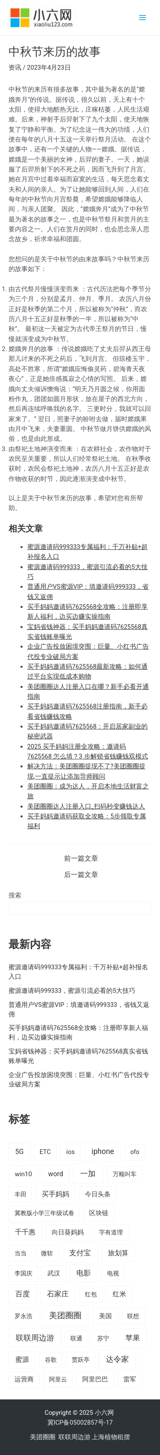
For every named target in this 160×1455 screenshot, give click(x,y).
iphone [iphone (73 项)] (102, 1151)
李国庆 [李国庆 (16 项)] (23, 1273)
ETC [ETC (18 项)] (45, 1152)
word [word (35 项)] (55, 1174)
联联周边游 (74, 1437)
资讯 (15, 67)
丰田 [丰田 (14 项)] (20, 1194)
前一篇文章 (81, 859)
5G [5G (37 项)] (19, 1152)
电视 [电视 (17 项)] (113, 1273)
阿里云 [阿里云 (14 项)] (58, 1379)
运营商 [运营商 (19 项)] (24, 1379)
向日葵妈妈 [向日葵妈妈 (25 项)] (68, 1232)
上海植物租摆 (111, 1437)
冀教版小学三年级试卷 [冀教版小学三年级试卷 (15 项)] (44, 1213)
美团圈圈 (42, 1437)
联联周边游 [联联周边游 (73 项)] (35, 1338)
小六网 (105, 1413)
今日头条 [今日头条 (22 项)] (98, 1194)
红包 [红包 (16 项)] (91, 1294)
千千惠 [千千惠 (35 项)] (25, 1232)
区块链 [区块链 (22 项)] (98, 1213)
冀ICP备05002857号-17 (80, 1422)
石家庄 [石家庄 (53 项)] (58, 1294)
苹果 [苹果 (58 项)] (132, 1338)
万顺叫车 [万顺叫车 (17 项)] (125, 1174)
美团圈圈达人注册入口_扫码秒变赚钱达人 (86, 806)
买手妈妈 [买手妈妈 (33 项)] (55, 1194)
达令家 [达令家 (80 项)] (117, 1359)
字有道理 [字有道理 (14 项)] (111, 1232)
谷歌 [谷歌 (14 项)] (51, 1359)
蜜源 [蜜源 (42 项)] (22, 1359)
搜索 (15, 895)
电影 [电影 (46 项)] (83, 1273)
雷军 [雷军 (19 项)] (129, 1379)
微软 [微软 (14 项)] (47, 1253)
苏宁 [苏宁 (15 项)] (103, 1338)
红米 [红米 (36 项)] (119, 1294)
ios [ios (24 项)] (70, 1152)
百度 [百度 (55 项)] (22, 1294)
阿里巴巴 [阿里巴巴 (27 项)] (95, 1379)
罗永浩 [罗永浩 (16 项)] (23, 1316)
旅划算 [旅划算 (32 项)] (118, 1253)
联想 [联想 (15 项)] (133, 1316)
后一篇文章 (81, 875)
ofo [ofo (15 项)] (134, 1151)
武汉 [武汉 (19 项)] (53, 1273)
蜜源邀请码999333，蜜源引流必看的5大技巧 (72, 991)
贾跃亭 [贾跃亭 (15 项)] (81, 1359)
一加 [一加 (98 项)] (88, 1173)
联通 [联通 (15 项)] (76, 1338)
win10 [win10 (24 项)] (23, 1174)
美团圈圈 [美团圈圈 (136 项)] (65, 1315)
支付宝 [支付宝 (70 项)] (80, 1252)
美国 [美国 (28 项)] (105, 1316)
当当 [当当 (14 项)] (20, 1253)
